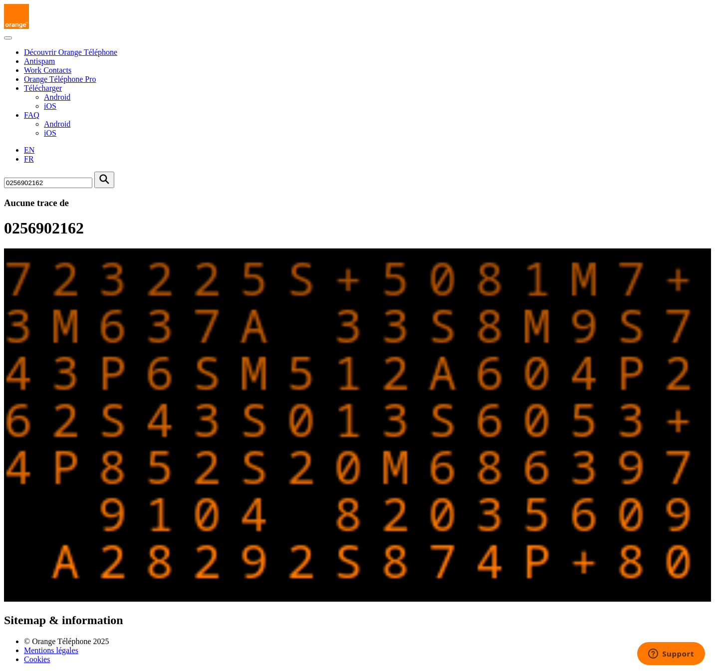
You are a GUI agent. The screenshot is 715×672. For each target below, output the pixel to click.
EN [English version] (29, 150)
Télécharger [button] (43, 88)
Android (57, 97)
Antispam (39, 61)
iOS (50, 106)
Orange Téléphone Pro (60, 79)
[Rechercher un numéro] (48, 183)
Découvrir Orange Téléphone (70, 52)
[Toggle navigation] (8, 37)
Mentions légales (51, 650)
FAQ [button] (31, 115)
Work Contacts (47, 70)
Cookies (37, 659)
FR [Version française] (29, 159)
